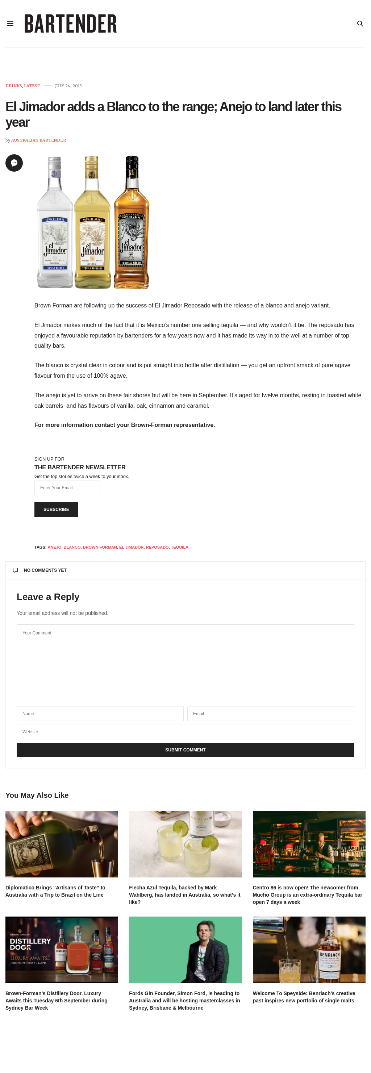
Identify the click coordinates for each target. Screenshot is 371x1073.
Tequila (179, 547)
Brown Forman (100, 547)
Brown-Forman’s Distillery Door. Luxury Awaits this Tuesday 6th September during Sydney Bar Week (56, 1000)
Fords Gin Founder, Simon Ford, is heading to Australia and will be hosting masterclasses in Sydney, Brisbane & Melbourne (184, 1000)
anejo (54, 547)
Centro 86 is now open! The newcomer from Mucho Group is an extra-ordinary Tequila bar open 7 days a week (307, 895)
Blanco (72, 547)
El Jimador (131, 547)
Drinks (13, 86)
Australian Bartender (38, 140)
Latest (32, 86)
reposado (157, 547)
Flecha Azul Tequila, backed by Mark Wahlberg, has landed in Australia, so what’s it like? (184, 895)
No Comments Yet (40, 570)
